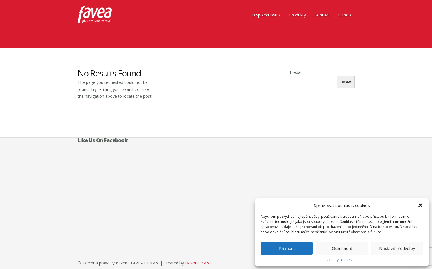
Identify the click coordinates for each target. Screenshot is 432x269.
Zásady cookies (339, 259)
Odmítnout (342, 248)
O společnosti (264, 15)
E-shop (344, 15)
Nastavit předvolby (397, 248)
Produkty (297, 15)
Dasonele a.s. (197, 263)
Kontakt (322, 15)
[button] (420, 205)
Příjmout (287, 248)
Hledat (296, 72)
